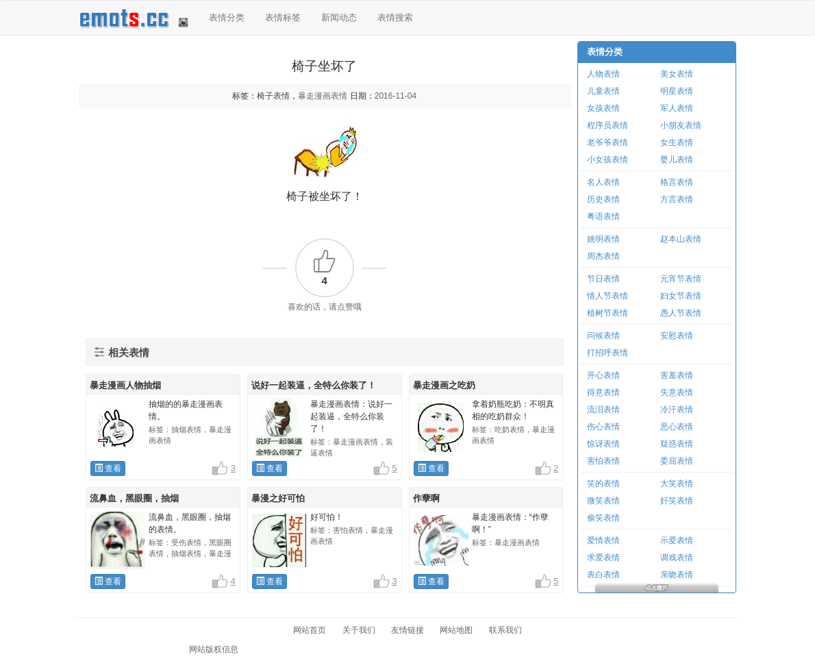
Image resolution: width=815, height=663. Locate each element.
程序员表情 (607, 125)
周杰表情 (603, 256)
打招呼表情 (607, 353)
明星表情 (676, 91)
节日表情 (603, 279)
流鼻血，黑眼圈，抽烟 (134, 498)
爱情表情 (603, 540)
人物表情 (603, 74)
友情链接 (407, 630)
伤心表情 (603, 426)
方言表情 (676, 199)
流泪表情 (603, 409)
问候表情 (603, 335)
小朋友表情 (680, 125)
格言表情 (676, 182)
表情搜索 (395, 17)
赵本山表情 (680, 239)
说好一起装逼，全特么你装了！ (313, 385)
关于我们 (358, 630)
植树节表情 (607, 313)
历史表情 (603, 199)
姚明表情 (603, 239)
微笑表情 (603, 500)
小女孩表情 (607, 159)
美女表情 (676, 74)
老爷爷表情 (607, 142)
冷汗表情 (676, 409)
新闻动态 (339, 17)
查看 (108, 468)
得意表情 (603, 392)
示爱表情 (676, 540)
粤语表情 (603, 216)
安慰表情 (676, 335)
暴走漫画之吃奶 (444, 385)
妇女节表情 (680, 296)
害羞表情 (676, 375)
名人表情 (603, 182)
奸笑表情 (676, 500)
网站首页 (309, 630)
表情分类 (226, 17)
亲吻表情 (676, 574)
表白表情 (603, 574)
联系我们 (505, 630)
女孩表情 (603, 108)
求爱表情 (603, 557)
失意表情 (676, 392)
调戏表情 (676, 557)
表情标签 (283, 17)
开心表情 (603, 375)
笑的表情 (603, 483)
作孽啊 (426, 498)
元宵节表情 (680, 279)
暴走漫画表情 (322, 96)
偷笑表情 (603, 518)
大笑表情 (676, 483)
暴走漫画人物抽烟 (125, 385)
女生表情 (676, 142)
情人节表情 (607, 296)
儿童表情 (603, 91)
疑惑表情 (676, 444)
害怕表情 (603, 461)
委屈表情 (676, 461)
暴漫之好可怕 (278, 498)
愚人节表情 (680, 313)
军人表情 (676, 108)
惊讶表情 (603, 444)
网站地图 (456, 630)
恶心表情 (676, 426)
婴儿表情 (676, 159)
